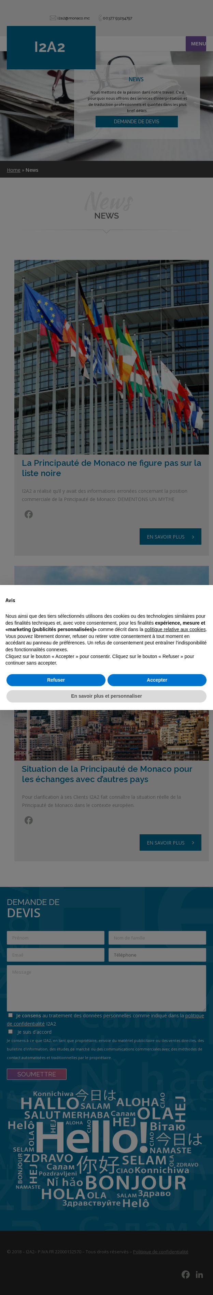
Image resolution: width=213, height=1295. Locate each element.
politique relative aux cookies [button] (175, 629)
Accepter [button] (157, 680)
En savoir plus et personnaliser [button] (106, 696)
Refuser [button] (56, 680)
